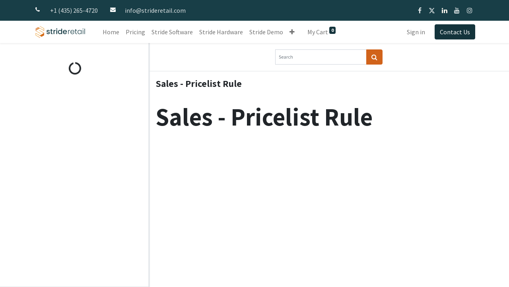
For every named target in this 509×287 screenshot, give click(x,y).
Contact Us (455, 32)
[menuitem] (110, 32)
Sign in (416, 32)
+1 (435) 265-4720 (74, 10)
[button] (292, 32)
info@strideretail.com (155, 10)
